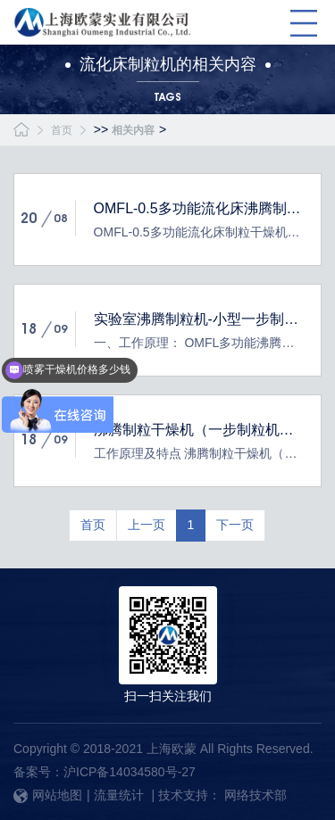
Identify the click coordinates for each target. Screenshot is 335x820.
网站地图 (47, 795)
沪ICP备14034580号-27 (129, 772)
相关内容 (133, 130)
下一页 (235, 525)
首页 (61, 130)
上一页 (146, 525)
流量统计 (119, 795)
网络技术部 (255, 795)
